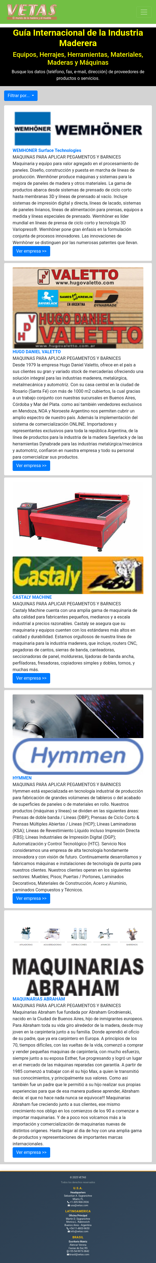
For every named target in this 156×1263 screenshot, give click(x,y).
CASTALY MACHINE (32, 597)
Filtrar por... (19, 95)
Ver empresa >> (31, 251)
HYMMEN (22, 778)
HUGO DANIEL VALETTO (37, 351)
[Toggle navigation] (144, 12)
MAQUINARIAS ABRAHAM (39, 999)
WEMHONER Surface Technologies (47, 150)
